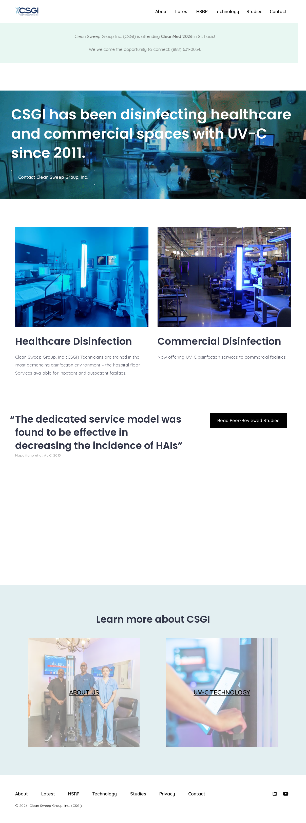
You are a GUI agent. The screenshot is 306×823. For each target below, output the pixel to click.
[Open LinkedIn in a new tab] (274, 793)
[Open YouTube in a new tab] (286, 793)
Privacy (167, 793)
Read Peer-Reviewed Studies (248, 420)
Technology (227, 11)
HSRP (201, 11)
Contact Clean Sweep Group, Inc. (53, 177)
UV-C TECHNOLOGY (222, 692)
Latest (182, 11)
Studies (254, 11)
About (161, 11)
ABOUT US (84, 692)
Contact (278, 11)
